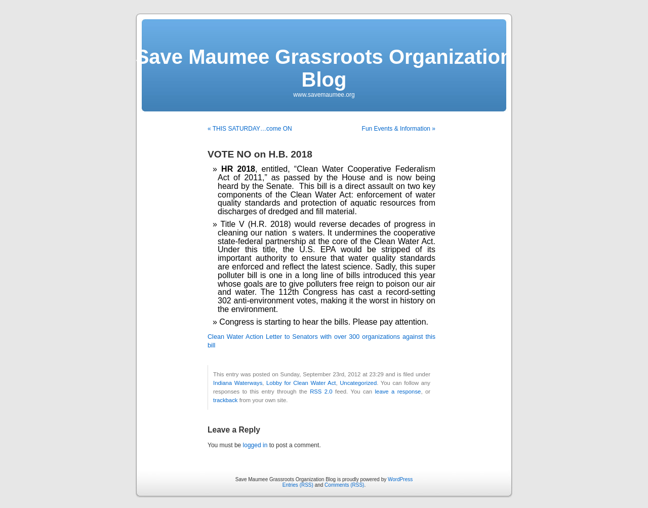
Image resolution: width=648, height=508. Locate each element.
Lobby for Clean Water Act (301, 383)
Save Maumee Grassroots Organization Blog (324, 68)
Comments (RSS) (344, 485)
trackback (225, 400)
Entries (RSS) (297, 485)
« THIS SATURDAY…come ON (250, 128)
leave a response (398, 391)
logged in (255, 445)
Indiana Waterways (237, 383)
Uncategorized (358, 383)
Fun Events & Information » (398, 128)
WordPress (400, 479)
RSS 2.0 (321, 391)
